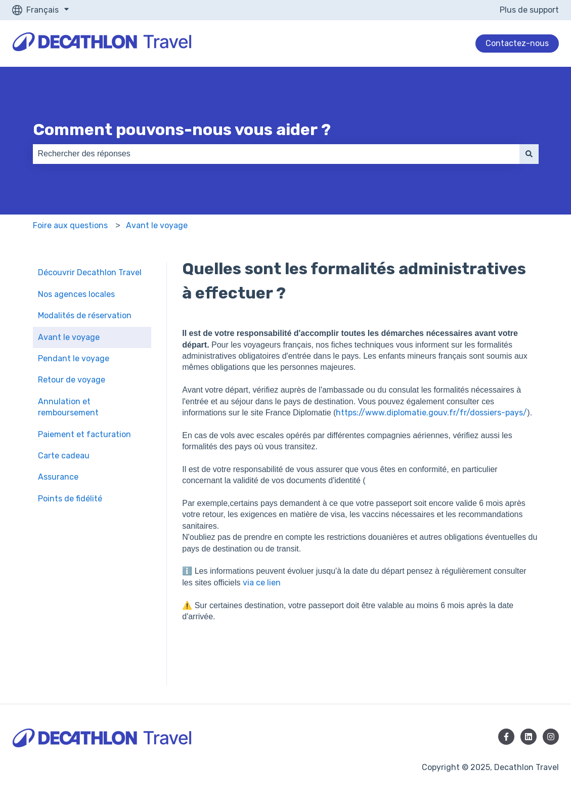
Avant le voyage (157, 225)
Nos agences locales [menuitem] (76, 294)
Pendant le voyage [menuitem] (73, 358)
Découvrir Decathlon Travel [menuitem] (90, 272)
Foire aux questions (70, 225)
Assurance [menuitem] (58, 477)
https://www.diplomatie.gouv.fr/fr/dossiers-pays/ (431, 412)
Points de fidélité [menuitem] (70, 498)
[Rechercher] (529, 153)
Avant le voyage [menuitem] (69, 337)
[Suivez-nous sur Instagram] (551, 737)
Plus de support (529, 10)
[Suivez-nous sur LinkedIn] (528, 737)
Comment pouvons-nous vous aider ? (182, 129)
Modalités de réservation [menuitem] (84, 315)
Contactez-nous (517, 43)
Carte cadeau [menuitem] (64, 455)
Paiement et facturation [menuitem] (84, 434)
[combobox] (276, 153)
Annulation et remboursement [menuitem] (68, 407)
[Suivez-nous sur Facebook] (506, 737)
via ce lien (263, 582)
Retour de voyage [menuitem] (71, 380)
